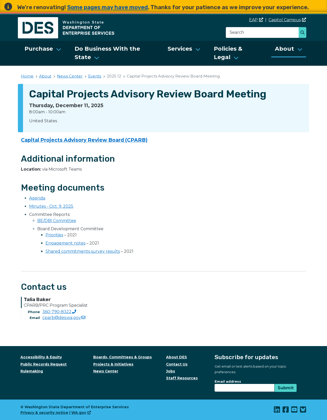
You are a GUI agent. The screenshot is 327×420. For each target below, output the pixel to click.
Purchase (39, 48)
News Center (70, 76)
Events (94, 76)
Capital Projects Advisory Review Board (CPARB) (84, 140)
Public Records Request (43, 364)
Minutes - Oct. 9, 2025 (51, 206)
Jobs (170, 371)
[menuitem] (43, 53)
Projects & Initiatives (113, 364)
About (284, 48)
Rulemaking (31, 371)
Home (27, 76)
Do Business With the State (107, 53)
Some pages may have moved (107, 7)
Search (304, 33)
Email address (228, 381)
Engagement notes (65, 243)
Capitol (287, 19)
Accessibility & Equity (41, 357)
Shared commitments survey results (82, 251)
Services (180, 48)
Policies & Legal (228, 53)
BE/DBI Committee (56, 220)
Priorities (54, 235)
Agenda (37, 198)
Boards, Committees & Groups (122, 357)
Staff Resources (182, 378)
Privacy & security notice (44, 413)
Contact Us (177, 364)
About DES (176, 357)
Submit (286, 387)
